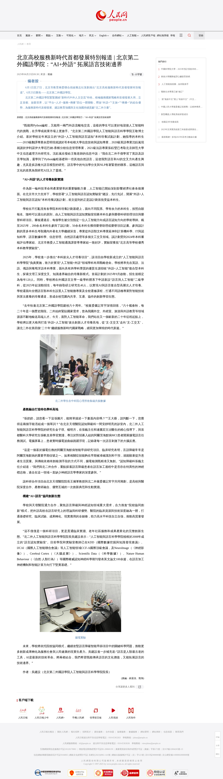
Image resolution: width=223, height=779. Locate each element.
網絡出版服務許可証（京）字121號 (128, 755)
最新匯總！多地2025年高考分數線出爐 (179, 137)
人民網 (20, 44)
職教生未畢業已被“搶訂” (172, 92)
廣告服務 (98, 732)
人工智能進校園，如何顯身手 (175, 84)
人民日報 (23, 712)
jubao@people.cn (140, 738)
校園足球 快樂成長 (170, 122)
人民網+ (60, 712)
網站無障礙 (163, 35)
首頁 (19, 35)
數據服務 (133, 732)
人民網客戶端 (148, 35)
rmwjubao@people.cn (151, 743)
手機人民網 (78, 712)
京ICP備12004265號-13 (172, 749)
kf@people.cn (85, 743)
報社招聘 (75, 732)
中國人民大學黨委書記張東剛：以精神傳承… (181, 107)
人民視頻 (113, 712)
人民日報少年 (42, 712)
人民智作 (131, 712)
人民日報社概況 (46, 732)
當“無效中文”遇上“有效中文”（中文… (178, 99)
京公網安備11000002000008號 (175, 755)
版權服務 (121, 732)
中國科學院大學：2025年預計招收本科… (179, 69)
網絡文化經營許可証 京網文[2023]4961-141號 (89, 755)
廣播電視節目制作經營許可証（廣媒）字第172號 (137, 749)
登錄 (201, 35)
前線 (50, 74)
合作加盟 (110, 732)
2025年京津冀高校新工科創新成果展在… (179, 129)
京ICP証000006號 (153, 755)
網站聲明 (144, 732)
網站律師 (156, 732)
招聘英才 (87, 732)
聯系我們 (179, 732)
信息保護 (168, 732)
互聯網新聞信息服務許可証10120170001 (58, 749)
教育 (29, 44)
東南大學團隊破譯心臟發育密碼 (175, 77)
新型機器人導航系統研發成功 (174, 114)
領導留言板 (96, 712)
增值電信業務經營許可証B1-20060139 (96, 749)
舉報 (172, 35)
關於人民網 (62, 732)
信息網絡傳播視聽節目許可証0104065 (51, 755)
